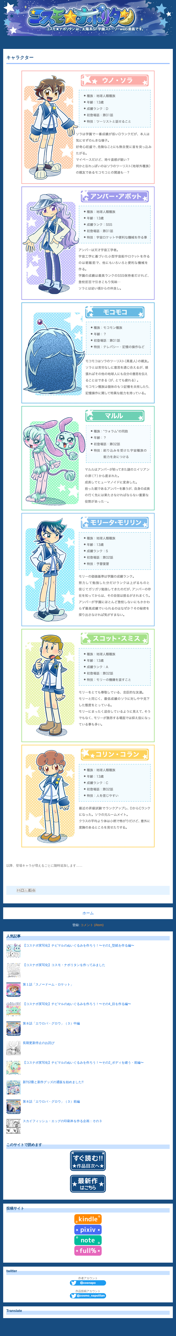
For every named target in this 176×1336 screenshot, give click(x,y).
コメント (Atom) (91, 925)
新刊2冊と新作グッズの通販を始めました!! (53, 1082)
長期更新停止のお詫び (39, 1043)
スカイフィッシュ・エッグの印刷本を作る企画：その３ (62, 1121)
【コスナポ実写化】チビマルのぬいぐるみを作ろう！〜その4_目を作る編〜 (77, 1004)
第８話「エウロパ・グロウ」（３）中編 (51, 1023)
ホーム (88, 913)
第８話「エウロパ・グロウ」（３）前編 (51, 1101)
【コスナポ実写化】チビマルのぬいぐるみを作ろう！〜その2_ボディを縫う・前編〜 (83, 1062)
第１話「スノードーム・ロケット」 (48, 984)
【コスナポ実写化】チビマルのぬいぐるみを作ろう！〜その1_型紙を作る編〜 (78, 945)
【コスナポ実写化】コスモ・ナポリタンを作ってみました (64, 965)
